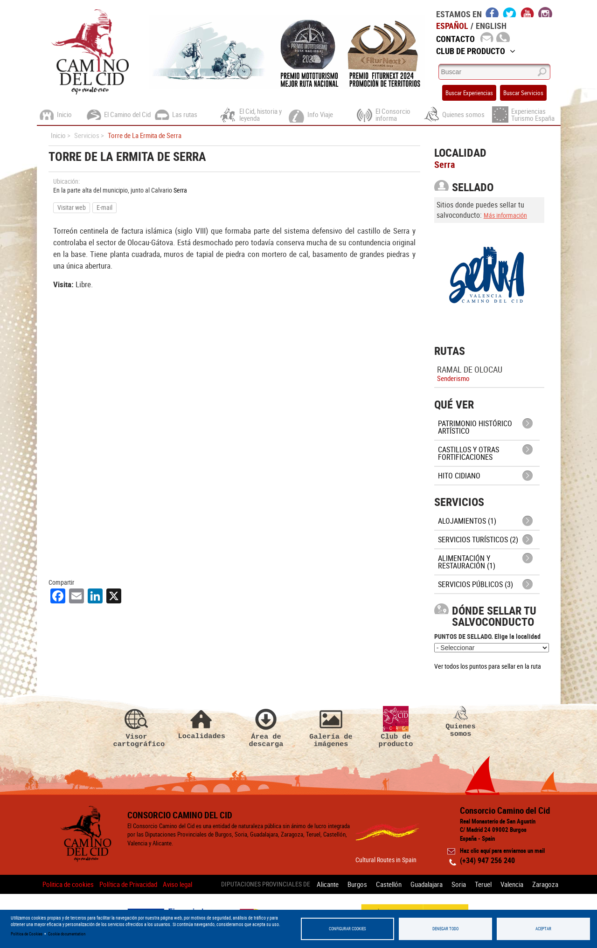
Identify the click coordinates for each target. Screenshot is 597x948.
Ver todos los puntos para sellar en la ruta (487, 666)
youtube (528, 12)
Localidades (201, 723)
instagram (545, 12)
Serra (180, 190)
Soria (458, 884)
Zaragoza (545, 884)
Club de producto (396, 727)
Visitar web (71, 207)
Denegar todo (445, 928)
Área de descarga (266, 727)
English (491, 25)
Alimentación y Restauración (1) (466, 562)
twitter (510, 12)
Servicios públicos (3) (475, 584)
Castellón (389, 884)
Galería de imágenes (331, 727)
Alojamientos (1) (467, 521)
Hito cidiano (459, 476)
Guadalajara (426, 884)
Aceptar (543, 928)
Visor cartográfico (136, 727)
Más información (505, 215)
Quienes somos (460, 722)
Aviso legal (177, 884)
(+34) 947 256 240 (487, 860)
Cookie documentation (66, 933)
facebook (492, 12)
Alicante (328, 884)
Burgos (357, 884)
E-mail (104, 207)
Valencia (511, 884)
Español (452, 25)
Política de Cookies (26, 933)
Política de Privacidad (128, 884)
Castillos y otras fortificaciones (468, 453)
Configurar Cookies (347, 928)
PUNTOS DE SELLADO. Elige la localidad (487, 636)
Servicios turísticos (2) (478, 539)
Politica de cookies (68, 884)
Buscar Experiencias (469, 93)
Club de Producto (475, 50)
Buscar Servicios (523, 93)
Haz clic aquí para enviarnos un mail (502, 850)
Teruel (483, 884)
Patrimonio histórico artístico (475, 427)
